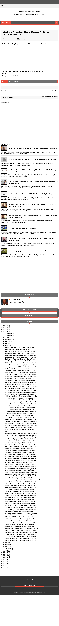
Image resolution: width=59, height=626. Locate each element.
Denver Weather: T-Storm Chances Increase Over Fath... (21, 509)
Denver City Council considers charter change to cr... (20, 491)
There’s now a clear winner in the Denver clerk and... (19, 527)
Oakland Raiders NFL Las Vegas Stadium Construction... (21, 495)
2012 (5, 564)
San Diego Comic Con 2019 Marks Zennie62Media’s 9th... (21, 433)
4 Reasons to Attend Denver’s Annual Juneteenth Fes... (20, 507)
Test (6, 431)
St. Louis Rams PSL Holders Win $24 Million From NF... (21, 423)
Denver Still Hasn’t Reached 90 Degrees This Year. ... (20, 525)
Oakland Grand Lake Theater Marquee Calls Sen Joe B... (21, 476)
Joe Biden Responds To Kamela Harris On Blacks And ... (21, 376)
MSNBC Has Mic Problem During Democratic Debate (20, 394)
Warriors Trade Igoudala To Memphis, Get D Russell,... (20, 347)
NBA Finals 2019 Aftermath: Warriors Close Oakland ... (20, 521)
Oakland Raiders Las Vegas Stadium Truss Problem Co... (21, 472)
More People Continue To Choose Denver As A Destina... (21, 466)
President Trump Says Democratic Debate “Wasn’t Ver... (21, 372)
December (8, 333)
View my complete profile (16, 302)
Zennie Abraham (15, 299)
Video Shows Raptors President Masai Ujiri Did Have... (20, 505)
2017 (5, 554)
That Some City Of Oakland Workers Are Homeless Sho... (21, 369)
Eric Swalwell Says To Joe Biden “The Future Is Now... (20, 378)
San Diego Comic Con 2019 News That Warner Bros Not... (21, 367)
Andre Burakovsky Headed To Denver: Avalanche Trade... (21, 357)
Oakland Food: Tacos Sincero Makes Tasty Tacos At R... (21, 538)
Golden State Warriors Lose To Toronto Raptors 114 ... (20, 523)
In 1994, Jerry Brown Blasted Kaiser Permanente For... (20, 486)
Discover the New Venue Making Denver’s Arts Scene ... (21, 411)
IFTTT (5, 73)
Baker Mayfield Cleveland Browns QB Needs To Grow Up (21, 528)
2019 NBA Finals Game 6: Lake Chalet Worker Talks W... (21, 530)
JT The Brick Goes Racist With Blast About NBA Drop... (20, 417)
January (7, 550)
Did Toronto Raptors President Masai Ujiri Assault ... (20, 519)
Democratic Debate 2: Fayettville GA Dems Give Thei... (20, 371)
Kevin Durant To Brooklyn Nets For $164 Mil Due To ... (20, 351)
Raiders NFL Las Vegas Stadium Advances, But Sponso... (21, 532)
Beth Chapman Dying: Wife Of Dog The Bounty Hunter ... (21, 439)
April (6, 544)
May (6, 542)
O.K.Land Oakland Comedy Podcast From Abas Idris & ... (21, 536)
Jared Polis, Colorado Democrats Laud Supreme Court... (21, 382)
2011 (5, 566)
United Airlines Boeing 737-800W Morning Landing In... (20, 447)
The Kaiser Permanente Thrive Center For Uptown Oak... (21, 488)
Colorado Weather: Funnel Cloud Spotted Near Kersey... (21, 437)
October (7, 337)
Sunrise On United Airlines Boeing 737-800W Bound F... (21, 482)
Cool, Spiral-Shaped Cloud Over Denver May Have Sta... (21, 458)
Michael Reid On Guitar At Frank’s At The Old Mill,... (19, 448)
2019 (5, 332)
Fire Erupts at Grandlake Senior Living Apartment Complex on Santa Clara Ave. (33, 148)
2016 (5, 556)
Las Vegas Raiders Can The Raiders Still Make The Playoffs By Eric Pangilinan (32, 194)
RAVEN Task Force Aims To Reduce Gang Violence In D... (21, 534)
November (8, 335)
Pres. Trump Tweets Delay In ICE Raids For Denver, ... (20, 443)
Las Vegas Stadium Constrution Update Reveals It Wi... (20, 355)
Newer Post (4, 91)
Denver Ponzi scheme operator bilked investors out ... (20, 451)
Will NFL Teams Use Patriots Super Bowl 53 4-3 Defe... (21, 493)
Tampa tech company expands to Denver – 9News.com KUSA (23, 480)
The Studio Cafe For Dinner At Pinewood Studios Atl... (20, 445)
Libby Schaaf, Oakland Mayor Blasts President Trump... (20, 474)
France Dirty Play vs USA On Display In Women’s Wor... (20, 365)
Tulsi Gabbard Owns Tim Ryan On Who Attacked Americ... (21, 390)
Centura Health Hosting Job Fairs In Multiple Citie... (19, 478)
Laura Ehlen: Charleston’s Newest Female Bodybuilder (20, 419)
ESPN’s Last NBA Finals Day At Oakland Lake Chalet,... (20, 517)
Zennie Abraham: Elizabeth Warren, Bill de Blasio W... (20, 388)
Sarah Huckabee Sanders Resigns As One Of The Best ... (21, 515)
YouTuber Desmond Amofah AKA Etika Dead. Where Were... (22, 404)
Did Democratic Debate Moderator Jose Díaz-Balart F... (21, 396)
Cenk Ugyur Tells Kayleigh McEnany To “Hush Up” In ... (20, 462)
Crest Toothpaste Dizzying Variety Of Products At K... (20, 361)
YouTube (16, 81)
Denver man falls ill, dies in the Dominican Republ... (19, 400)
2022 (5, 326)
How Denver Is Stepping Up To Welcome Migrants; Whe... (21, 489)
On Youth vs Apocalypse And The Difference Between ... (21, 456)
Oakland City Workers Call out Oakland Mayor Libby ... (20, 415)
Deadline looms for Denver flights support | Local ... (20, 384)
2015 (5, 558)
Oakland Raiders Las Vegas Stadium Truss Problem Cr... (21, 464)
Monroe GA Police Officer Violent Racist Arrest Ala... (20, 499)
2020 (5, 330)
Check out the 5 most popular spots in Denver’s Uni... (20, 359)
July (6, 343)
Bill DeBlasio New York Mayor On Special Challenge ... (20, 392)
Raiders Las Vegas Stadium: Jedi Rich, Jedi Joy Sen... (20, 441)
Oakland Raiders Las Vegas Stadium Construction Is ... (20, 435)
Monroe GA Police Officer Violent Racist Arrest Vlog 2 (20, 497)
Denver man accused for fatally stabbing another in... (20, 452)
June (6, 345)
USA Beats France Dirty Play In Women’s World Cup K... (21, 363)
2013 (5, 562)
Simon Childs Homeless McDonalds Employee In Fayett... (21, 425)
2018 (5, 552)
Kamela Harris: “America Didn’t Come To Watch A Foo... (20, 380)
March (7, 546)
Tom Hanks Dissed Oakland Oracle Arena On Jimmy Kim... (21, 421)
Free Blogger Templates (38, 592)
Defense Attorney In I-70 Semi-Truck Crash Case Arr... (20, 501)
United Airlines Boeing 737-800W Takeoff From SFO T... (21, 484)
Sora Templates (25, 592)
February (7, 548)
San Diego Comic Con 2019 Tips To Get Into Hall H (19, 353)
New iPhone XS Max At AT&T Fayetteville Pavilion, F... (20, 410)
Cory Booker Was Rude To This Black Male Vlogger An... (21, 468)
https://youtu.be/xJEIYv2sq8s (10, 76)
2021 (5, 328)
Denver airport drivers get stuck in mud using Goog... (20, 398)
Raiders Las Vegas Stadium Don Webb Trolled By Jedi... (21, 460)
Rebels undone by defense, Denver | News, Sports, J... (20, 402)
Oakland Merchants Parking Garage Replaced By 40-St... (21, 503)
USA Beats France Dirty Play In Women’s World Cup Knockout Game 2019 (22, 44)
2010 (5, 567)
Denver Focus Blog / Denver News (29, 11)
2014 (5, 560)
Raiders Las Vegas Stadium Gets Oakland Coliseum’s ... (21, 406)
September (8, 339)
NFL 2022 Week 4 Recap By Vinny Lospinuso (22, 228)
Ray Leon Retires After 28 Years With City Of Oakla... (20, 470)
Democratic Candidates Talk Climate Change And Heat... (21, 374)
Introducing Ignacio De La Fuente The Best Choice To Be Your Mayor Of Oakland (33, 159)
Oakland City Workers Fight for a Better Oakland (18, 427)
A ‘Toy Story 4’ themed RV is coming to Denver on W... (20, 413)
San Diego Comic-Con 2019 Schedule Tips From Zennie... (21, 386)
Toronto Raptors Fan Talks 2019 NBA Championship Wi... (21, 513)
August (7, 341)
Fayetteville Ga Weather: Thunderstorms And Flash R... (20, 429)
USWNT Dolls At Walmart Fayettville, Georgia (18, 349)
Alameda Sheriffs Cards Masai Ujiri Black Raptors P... (20, 511)
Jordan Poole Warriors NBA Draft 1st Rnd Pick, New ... (20, 454)
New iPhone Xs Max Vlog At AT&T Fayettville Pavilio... (20, 408)
